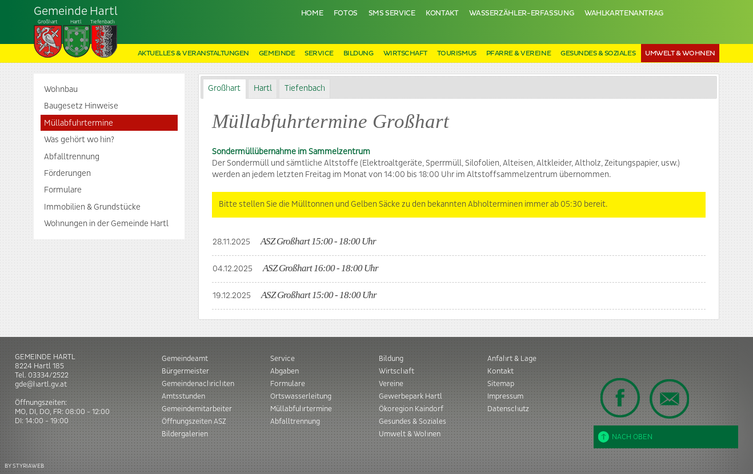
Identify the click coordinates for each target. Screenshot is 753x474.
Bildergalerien (185, 434)
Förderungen (67, 173)
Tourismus (456, 53)
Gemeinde (277, 53)
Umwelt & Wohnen (680, 53)
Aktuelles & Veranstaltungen (193, 53)
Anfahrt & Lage (511, 358)
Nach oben (625, 437)
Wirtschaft (405, 53)
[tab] (224, 89)
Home (312, 13)
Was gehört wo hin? (79, 140)
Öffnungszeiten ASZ (194, 421)
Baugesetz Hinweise (81, 106)
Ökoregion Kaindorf (411, 408)
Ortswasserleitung (300, 396)
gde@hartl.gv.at (41, 384)
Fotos (346, 13)
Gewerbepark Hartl (410, 396)
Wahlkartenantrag (623, 13)
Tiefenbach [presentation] (305, 88)
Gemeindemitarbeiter (197, 408)
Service (319, 53)
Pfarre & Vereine (518, 53)
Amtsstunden (183, 396)
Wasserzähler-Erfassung (521, 13)
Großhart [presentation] (224, 88)
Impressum (505, 396)
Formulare (63, 190)
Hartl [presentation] (263, 88)
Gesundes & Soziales (597, 53)
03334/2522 (48, 375)
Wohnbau (61, 90)
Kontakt (442, 13)
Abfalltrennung (71, 157)
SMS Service (392, 13)
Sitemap (500, 383)
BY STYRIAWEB (24, 465)
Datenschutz (508, 408)
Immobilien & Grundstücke (92, 207)
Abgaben (284, 371)
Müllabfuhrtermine (78, 123)
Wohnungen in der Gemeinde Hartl (106, 224)
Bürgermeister (185, 371)
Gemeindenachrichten (198, 383)
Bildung (358, 53)
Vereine (391, 383)
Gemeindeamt (185, 358)
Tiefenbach (76, 32)
